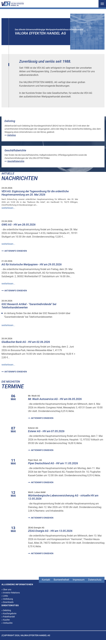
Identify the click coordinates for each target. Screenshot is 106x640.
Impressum (79, 579)
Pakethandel (8, 616)
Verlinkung (7, 599)
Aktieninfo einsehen (14, 251)
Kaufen (5, 620)
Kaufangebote (8, 613)
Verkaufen (7, 623)
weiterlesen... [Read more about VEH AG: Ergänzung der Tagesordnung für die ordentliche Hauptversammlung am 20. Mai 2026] (8, 207)
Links (4, 596)
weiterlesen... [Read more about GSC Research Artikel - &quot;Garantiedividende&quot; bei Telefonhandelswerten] (8, 325)
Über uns (6, 589)
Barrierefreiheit (61, 579)
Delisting (6, 610)
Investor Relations (10, 592)
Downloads (7, 602)
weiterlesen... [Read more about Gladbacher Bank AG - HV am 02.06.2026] (8, 364)
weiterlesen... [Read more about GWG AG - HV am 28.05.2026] (8, 243)
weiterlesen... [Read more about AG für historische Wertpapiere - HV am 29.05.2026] (8, 283)
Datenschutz (95, 579)
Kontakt (46, 579)
